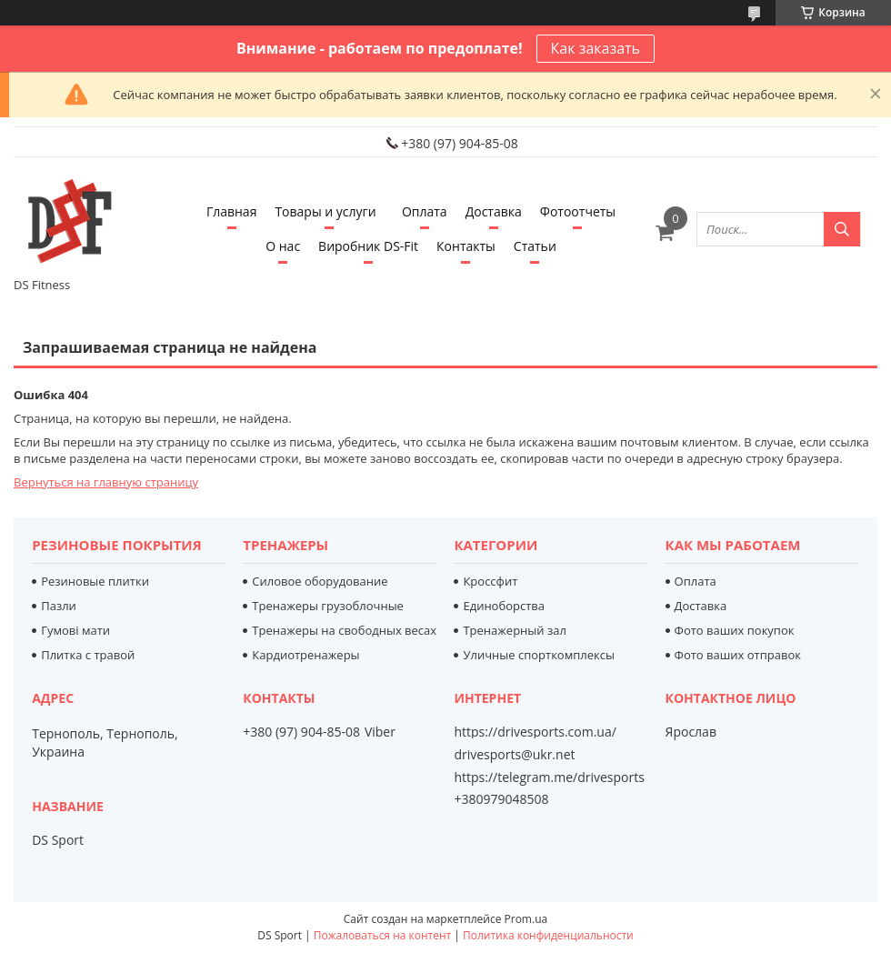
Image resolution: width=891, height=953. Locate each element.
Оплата (424, 211)
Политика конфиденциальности (548, 935)
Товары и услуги (325, 211)
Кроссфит (490, 581)
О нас (282, 246)
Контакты (466, 246)
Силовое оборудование (319, 581)
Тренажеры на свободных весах (344, 630)
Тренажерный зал (514, 630)
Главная (231, 211)
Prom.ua (526, 919)
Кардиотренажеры (305, 655)
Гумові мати (75, 630)
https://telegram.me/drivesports (549, 777)
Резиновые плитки (95, 581)
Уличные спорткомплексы (539, 655)
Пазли (58, 605)
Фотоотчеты (578, 211)
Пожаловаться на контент (382, 935)
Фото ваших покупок (735, 630)
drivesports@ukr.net (514, 754)
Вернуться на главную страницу (106, 482)
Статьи (535, 246)
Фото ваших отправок (738, 655)
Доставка (494, 211)
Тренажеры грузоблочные (328, 605)
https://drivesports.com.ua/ (535, 732)
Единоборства (504, 605)
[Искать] (842, 229)
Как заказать (595, 48)
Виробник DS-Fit (368, 246)
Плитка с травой (88, 655)
